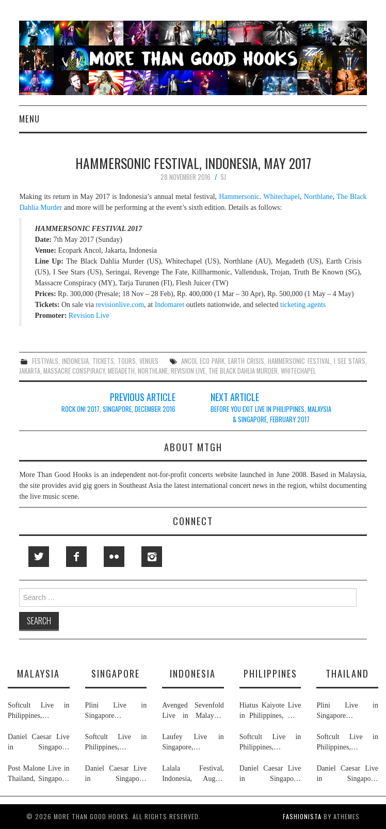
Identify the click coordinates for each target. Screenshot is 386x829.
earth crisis (246, 361)
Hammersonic (239, 197)
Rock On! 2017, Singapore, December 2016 (118, 409)
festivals (45, 361)
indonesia (75, 361)
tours (127, 361)
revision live (188, 371)
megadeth (121, 371)
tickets (103, 361)
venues (148, 361)
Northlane (318, 197)
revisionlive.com (119, 305)
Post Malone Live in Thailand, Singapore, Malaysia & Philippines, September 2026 (39, 774)
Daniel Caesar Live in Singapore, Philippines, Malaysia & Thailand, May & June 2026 (39, 743)
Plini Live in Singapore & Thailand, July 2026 (116, 711)
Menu (29, 118)
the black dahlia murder (243, 371)
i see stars (349, 361)
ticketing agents (303, 305)
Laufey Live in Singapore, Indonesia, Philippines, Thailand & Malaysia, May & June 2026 (193, 743)
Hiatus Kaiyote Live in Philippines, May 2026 (270, 711)
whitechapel (298, 371)
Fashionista (302, 816)
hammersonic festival (299, 361)
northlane (153, 371)
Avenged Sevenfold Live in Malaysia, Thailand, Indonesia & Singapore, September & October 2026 (193, 711)
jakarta (29, 371)
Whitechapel (281, 197)
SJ (223, 177)
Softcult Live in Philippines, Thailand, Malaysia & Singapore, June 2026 (39, 711)
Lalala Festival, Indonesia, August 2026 (193, 774)
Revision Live (89, 315)
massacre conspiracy (74, 371)
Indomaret (170, 305)
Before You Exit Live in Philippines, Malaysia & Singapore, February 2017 (271, 414)
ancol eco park (202, 361)
